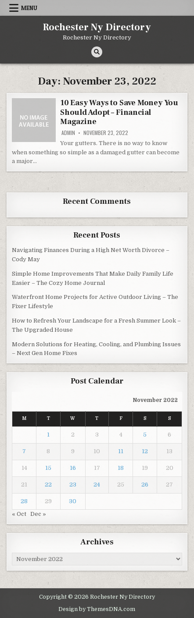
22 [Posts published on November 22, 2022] (48, 484)
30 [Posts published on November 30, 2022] (72, 501)
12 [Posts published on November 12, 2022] (145, 451)
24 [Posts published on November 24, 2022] (96, 484)
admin (68, 132)
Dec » (38, 514)
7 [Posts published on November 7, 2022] (24, 451)
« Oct (19, 514)
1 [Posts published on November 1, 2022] (48, 434)
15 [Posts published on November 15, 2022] (48, 468)
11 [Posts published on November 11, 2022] (120, 451)
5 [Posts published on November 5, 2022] (145, 434)
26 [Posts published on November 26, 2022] (144, 484)
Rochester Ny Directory (97, 27)
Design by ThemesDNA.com (96, 609)
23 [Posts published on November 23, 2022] (72, 484)
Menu (29, 7)
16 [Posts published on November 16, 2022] (73, 468)
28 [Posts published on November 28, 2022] (24, 501)
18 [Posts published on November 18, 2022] (121, 468)
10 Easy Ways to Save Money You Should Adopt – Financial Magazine (119, 112)
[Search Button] (96, 51)
